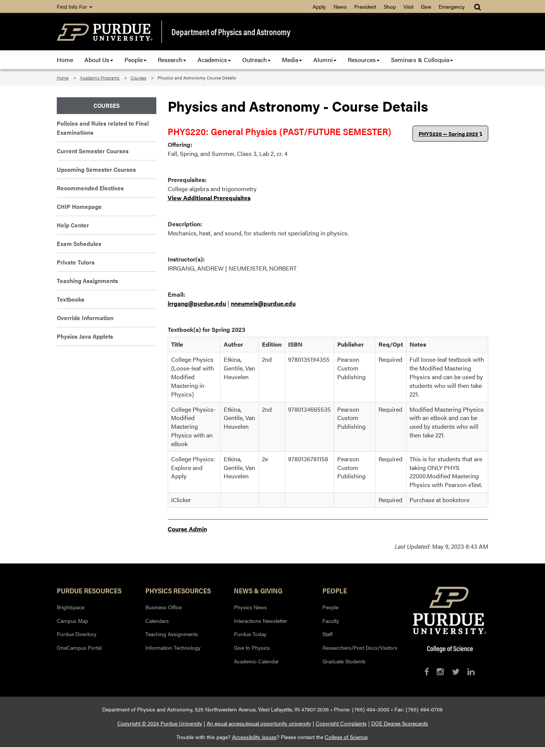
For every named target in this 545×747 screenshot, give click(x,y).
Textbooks (70, 299)
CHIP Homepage (79, 206)
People (135, 59)
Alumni (324, 59)
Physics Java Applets (85, 336)
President (365, 6)
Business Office (163, 607)
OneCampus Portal (79, 647)
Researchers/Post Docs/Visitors (359, 647)
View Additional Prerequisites (209, 197)
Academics (214, 59)
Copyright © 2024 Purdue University (159, 723)
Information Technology (173, 647)
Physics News (250, 607)
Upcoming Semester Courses (96, 169)
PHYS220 (450, 133)
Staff (327, 634)
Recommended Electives (90, 188)
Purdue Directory (77, 634)
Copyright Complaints (341, 723)
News (340, 6)
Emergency (452, 6)
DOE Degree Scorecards (399, 723)
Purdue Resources (89, 590)
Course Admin (187, 528)
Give (426, 6)
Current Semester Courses (93, 150)
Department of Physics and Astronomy (230, 31)
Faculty (330, 620)
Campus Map (72, 620)
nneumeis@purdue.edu (263, 303)
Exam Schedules (79, 243)
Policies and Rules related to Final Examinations (103, 128)
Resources (364, 59)
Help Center (73, 225)
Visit (408, 6)
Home (65, 59)
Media (292, 59)
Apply (319, 6)
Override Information (85, 317)
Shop (390, 6)
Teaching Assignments (87, 280)
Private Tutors (76, 262)
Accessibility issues (254, 737)
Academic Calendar (256, 661)
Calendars (157, 620)
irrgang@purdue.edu (197, 303)
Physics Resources (178, 590)
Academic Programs (99, 77)
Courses (138, 77)
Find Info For (74, 6)
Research (172, 59)
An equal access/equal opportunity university (259, 723)
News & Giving (258, 590)
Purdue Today (250, 634)
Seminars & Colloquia (422, 59)
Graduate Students (344, 661)
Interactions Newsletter (260, 620)
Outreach (256, 59)
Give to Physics (252, 647)
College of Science (346, 737)
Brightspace (70, 607)
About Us (98, 59)
